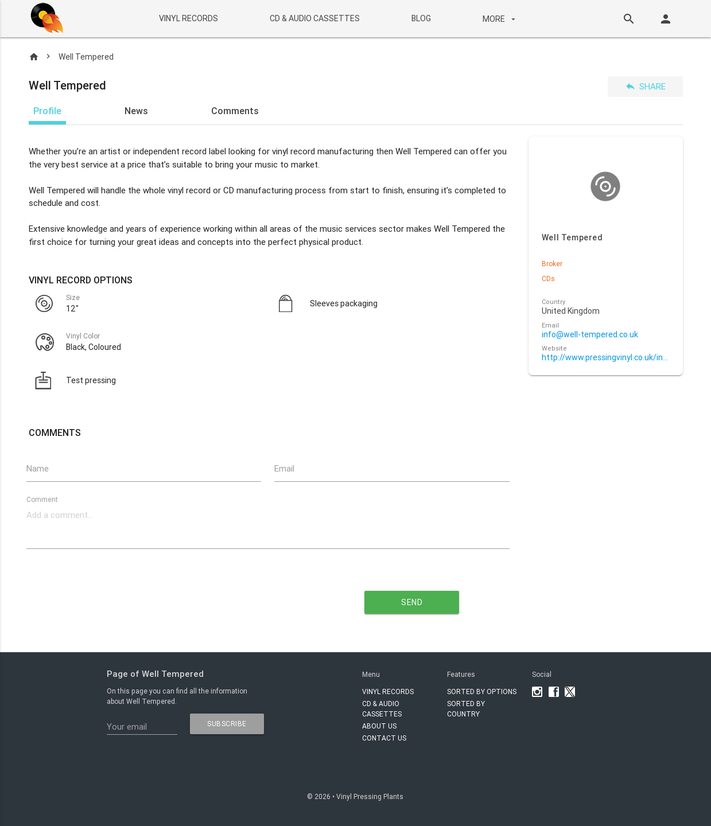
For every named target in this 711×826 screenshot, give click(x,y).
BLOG (421, 18)
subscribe (227, 723)
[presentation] (163, 598)
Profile (47, 110)
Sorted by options (481, 691)
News (136, 110)
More (500, 19)
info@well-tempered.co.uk (590, 334)
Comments (235, 110)
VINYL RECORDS (188, 18)
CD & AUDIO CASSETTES (315, 18)
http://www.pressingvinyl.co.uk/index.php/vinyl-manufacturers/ (606, 357)
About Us (379, 726)
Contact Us (384, 738)
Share (645, 86)
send (411, 602)
